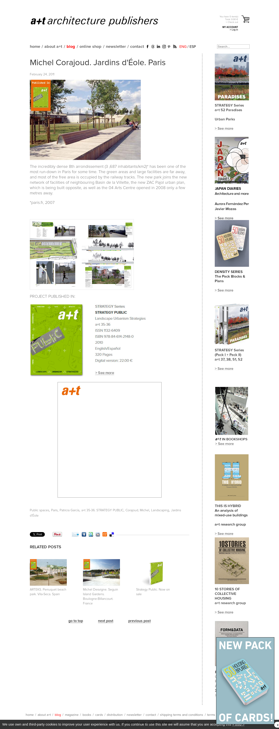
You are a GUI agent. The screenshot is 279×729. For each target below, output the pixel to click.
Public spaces (39, 510)
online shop (90, 47)
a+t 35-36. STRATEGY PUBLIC (102, 510)
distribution (115, 715)
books (87, 715)
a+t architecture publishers (100, 21)
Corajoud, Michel (137, 510)
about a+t (53, 47)
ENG (183, 47)
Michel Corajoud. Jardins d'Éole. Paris (98, 63)
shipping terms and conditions (181, 715)
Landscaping (160, 510)
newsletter (116, 47)
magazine (72, 715)
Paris (54, 510)
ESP (193, 47)
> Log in (234, 29)
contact (137, 47)
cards (99, 715)
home (35, 47)
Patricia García (69, 510)
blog (71, 47)
